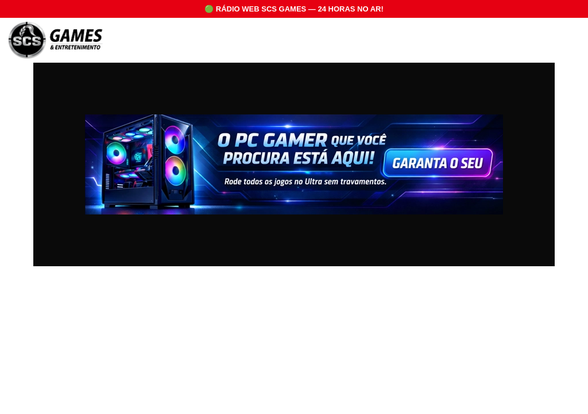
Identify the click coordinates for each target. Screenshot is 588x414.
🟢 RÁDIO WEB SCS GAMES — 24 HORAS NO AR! (294, 9)
